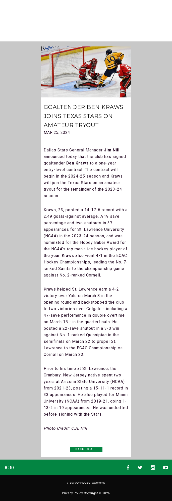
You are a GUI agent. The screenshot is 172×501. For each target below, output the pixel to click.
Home (10, 467)
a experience (86, 482)
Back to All (86, 449)
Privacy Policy (72, 493)
